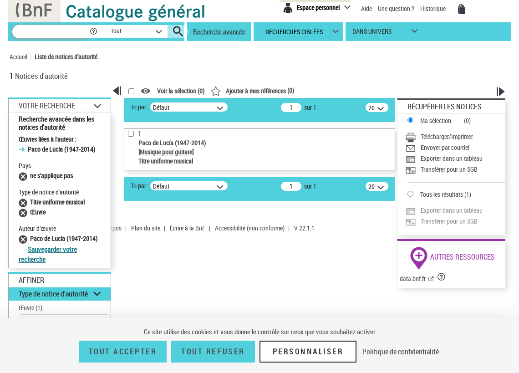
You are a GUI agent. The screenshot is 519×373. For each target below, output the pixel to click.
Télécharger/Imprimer (447, 136)
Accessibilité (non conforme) (250, 228)
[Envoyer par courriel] (455, 147)
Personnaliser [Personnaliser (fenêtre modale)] (308, 352)
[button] (93, 31)
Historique (433, 8)
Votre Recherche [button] (47, 106)
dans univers (372, 33)
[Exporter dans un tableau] (455, 158)
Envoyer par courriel (445, 147)
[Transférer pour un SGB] (455, 169)
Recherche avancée (219, 31)
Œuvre (30, 307)
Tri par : (140, 106)
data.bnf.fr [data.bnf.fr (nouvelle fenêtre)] (413, 278)
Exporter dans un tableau (452, 158)
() (252, 90)
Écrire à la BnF (187, 228)
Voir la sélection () (180, 91)
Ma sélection (435, 120)
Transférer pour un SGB (449, 169)
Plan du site (145, 228)
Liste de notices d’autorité (66, 56)
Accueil (18, 56)
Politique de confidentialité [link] (400, 352)
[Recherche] (50, 31)
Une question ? (396, 8)
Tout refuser (212, 352)
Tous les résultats (441, 194)
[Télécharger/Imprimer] (455, 136)
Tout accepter (123, 352)
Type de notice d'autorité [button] (53, 294)
